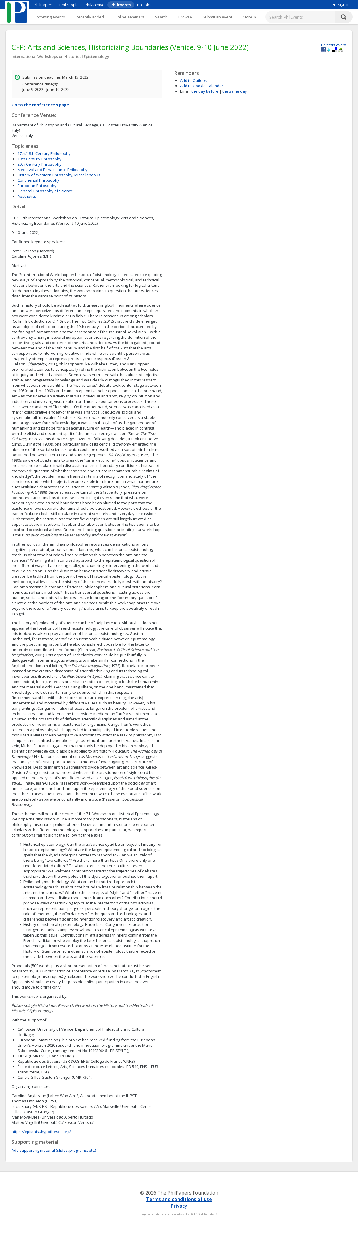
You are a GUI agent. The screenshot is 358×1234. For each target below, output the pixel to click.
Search (161, 17)
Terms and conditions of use (179, 1199)
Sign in (341, 4)
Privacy (179, 1206)
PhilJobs (144, 4)
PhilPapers (43, 4)
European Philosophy (37, 185)
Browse (185, 17)
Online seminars (129, 17)
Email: (185, 91)
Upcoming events (49, 17)
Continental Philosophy (38, 180)
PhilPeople (69, 4)
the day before (204, 91)
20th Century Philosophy (39, 164)
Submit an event (217, 17)
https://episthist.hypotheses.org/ (41, 1131)
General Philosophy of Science (45, 191)
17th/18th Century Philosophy (44, 153)
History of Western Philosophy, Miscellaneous (59, 175)
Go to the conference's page (40, 104)
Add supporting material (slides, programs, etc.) (54, 1150)
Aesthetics (27, 196)
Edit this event (333, 44)
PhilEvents (120, 4)
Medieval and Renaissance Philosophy (53, 169)
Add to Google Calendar (201, 85)
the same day (234, 91)
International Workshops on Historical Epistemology (60, 56)
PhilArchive (94, 4)
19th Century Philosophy (39, 158)
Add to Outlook (193, 80)
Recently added (90, 17)
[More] (249, 17)
